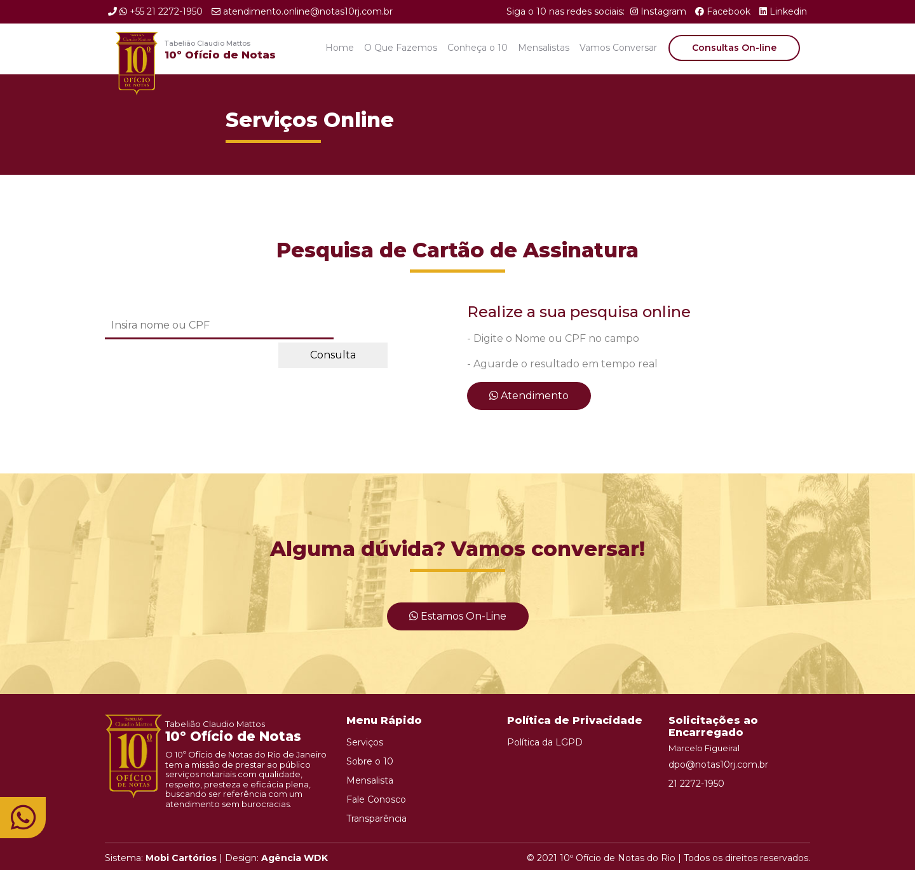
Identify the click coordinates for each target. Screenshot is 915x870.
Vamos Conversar (618, 47)
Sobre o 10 (369, 761)
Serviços (364, 742)
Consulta (333, 355)
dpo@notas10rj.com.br (718, 764)
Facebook (722, 11)
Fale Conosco (376, 799)
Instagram (658, 11)
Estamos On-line (457, 616)
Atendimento (529, 396)
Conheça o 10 (477, 47)
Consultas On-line (734, 47)
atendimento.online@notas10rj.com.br (302, 11)
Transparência (376, 818)
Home (339, 47)
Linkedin (783, 11)
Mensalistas (543, 47)
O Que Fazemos (400, 47)
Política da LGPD (545, 742)
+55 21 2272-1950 (155, 11)
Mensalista (369, 780)
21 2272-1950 (696, 783)
